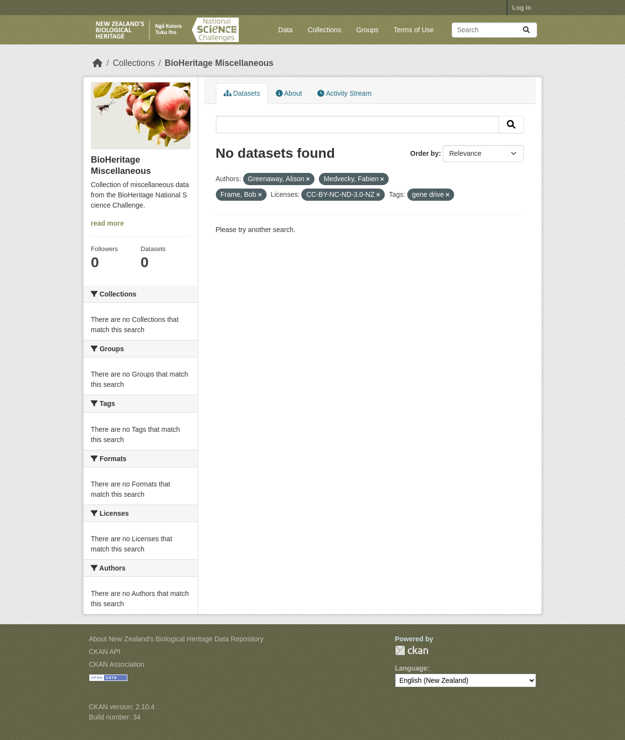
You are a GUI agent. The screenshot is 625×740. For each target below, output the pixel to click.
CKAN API (105, 651)
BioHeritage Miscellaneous (219, 63)
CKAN (411, 650)
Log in (521, 7)
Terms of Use (414, 30)
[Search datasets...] (494, 30)
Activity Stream (344, 93)
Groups (367, 30)
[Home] (98, 63)
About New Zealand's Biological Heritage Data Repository (176, 639)
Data (285, 30)
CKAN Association (117, 664)
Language (411, 668)
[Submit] (526, 30)
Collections (324, 30)
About (289, 93)
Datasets (242, 93)
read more (107, 223)
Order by (424, 153)
